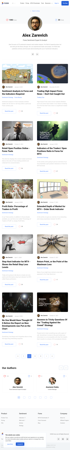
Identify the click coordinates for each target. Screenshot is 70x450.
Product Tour (4, 417)
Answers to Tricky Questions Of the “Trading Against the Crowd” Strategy (52, 322)
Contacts (62, 423)
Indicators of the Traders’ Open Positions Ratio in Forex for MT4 (52, 151)
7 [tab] (51, 397)
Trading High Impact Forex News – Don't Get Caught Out (51, 92)
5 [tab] (40, 397)
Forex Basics (18, 97)
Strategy (21, 425)
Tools (42, 3)
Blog (39, 423)
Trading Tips (40, 97)
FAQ (2, 423)
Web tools (22, 420)
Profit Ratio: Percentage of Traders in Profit (15, 207)
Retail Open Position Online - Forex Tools (16, 149)
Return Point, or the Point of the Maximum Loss (52, 263)
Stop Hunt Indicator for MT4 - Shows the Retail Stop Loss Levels (16, 264)
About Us (62, 417)
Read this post (9, 111)
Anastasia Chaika (52, 387)
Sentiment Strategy (7, 97)
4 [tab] (35, 397)
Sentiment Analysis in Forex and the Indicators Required (17, 92)
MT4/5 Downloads (35, 3)
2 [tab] (24, 397)
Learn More (10, 444)
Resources (48, 3)
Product (22, 3)
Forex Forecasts (42, 420)
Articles (21, 423)
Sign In (57, 3)
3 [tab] (30, 397)
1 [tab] (19, 397)
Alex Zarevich (18, 387)
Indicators (22, 417)
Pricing (27, 3)
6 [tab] (46, 397)
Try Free (65, 3)
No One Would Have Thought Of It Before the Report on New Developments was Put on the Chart (17, 324)
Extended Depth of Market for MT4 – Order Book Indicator (51, 207)
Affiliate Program (64, 420)
